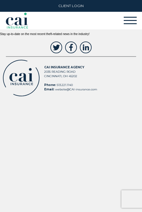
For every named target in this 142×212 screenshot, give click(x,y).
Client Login (71, 6)
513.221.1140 (65, 85)
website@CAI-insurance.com (76, 89)
